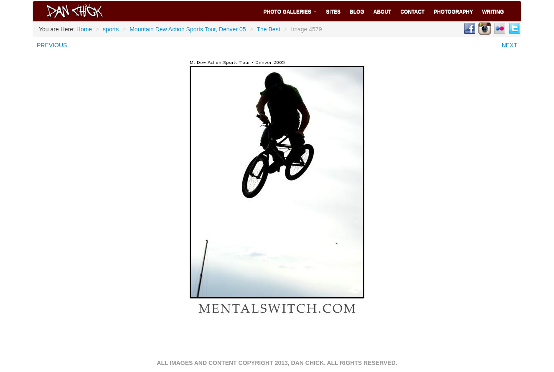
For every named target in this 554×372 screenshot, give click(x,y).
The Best (268, 29)
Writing (493, 12)
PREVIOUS (52, 45)
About (382, 12)
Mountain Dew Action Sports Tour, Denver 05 (188, 29)
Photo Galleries (290, 12)
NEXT (509, 45)
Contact (412, 12)
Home (84, 29)
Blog (357, 12)
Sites (333, 12)
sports (111, 29)
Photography (453, 12)
